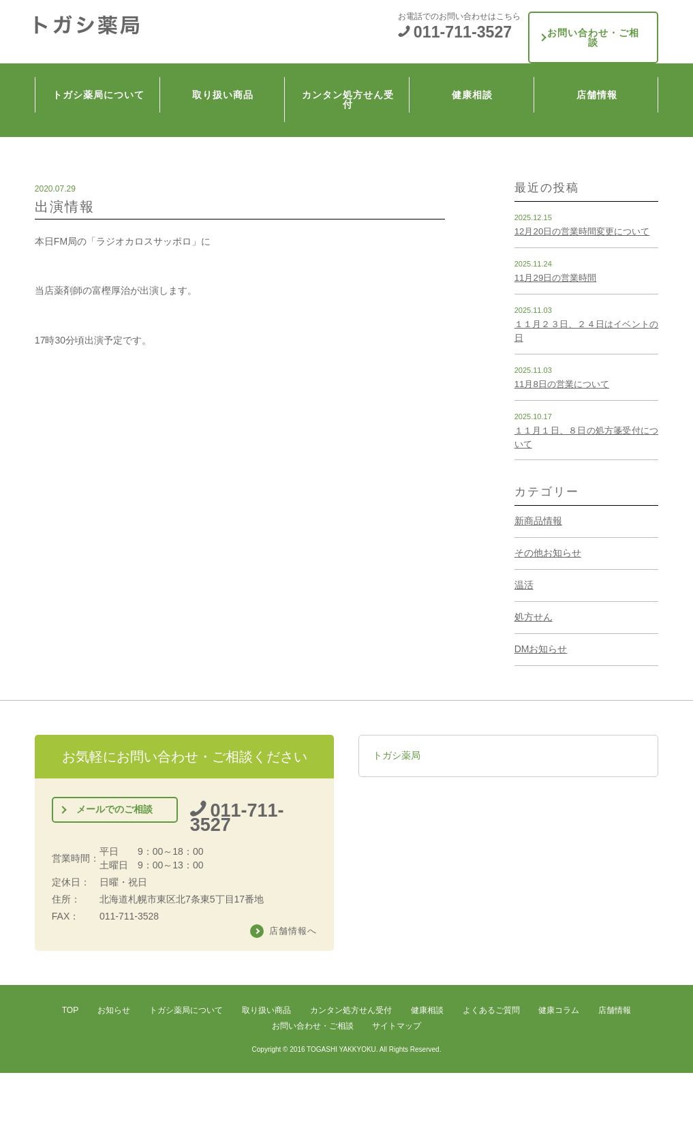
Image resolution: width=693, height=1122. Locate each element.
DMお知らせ (541, 648)
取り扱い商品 (225, 69)
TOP (70, 1009)
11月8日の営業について (561, 384)
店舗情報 (599, 69)
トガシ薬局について (101, 69)
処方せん (533, 616)
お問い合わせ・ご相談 (593, 25)
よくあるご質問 (491, 1009)
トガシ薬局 (396, 755)
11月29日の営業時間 (555, 278)
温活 (524, 584)
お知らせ (113, 1009)
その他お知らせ (547, 552)
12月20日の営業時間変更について (582, 231)
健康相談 (475, 69)
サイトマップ (396, 1025)
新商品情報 (538, 520)
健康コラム (558, 1009)
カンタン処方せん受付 (350, 69)
